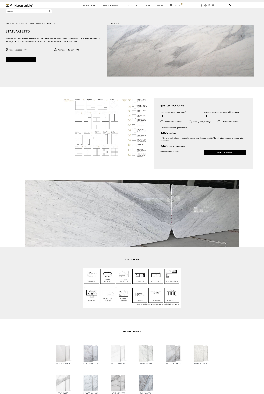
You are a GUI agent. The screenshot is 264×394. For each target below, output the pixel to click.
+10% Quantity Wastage (200, 121)
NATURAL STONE (89, 5)
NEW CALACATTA (90, 363)
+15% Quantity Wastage (229, 121)
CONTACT (160, 5)
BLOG (148, 5)
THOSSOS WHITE (63, 363)
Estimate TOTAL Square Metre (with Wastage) (221, 112)
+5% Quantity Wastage (170, 121)
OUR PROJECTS (132, 5)
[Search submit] (49, 11)
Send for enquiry (225, 152)
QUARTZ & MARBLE (110, 5)
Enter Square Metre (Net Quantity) (173, 112)
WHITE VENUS (146, 363)
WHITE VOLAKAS (173, 363)
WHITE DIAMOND (201, 363)
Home (7, 24)
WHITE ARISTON (118, 363)
